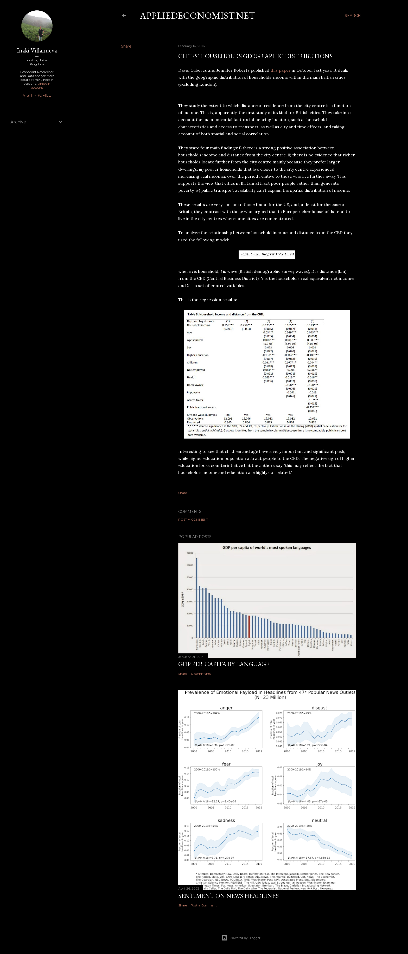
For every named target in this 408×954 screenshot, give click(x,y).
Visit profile (37, 95)
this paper (280, 70)
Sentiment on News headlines (228, 896)
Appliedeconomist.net (197, 15)
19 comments (201, 673)
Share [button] (126, 46)
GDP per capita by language (223, 664)
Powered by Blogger (240, 938)
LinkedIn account (40, 85)
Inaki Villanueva (37, 50)
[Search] (353, 15)
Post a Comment (193, 519)
